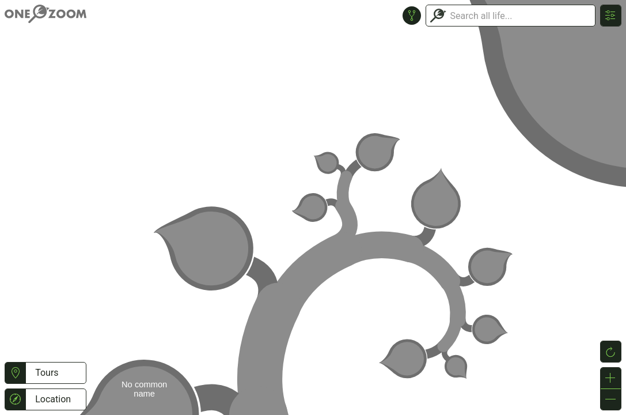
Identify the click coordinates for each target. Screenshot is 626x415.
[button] (15, 373)
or (313, 207)
